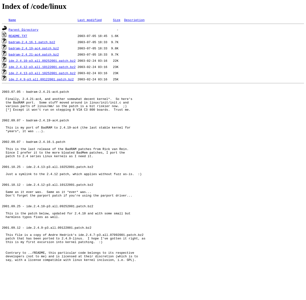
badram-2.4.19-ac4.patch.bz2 (34, 48)
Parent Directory (23, 29)
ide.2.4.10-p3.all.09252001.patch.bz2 (42, 60)
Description (134, 20)
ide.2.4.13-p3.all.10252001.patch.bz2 (42, 73)
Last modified (89, 20)
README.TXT (18, 36)
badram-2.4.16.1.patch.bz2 (32, 42)
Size (116, 20)
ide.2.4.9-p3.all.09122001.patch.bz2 (41, 79)
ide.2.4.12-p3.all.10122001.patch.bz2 (42, 67)
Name (12, 20)
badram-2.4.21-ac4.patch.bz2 (34, 54)
